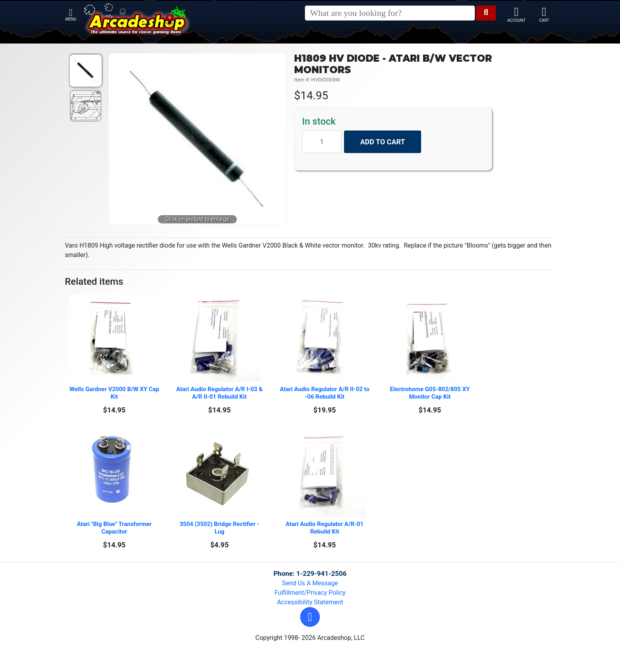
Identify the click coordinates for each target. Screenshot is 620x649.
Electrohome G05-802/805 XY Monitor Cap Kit (430, 393)
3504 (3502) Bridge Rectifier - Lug (220, 527)
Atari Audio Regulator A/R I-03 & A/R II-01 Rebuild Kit (220, 393)
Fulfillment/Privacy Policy (310, 592)
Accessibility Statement (310, 602)
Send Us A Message (310, 583)
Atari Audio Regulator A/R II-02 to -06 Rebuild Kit (325, 393)
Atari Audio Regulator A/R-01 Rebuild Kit (325, 527)
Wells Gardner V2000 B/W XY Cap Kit (115, 393)
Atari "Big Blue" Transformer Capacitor (115, 527)
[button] (310, 617)
